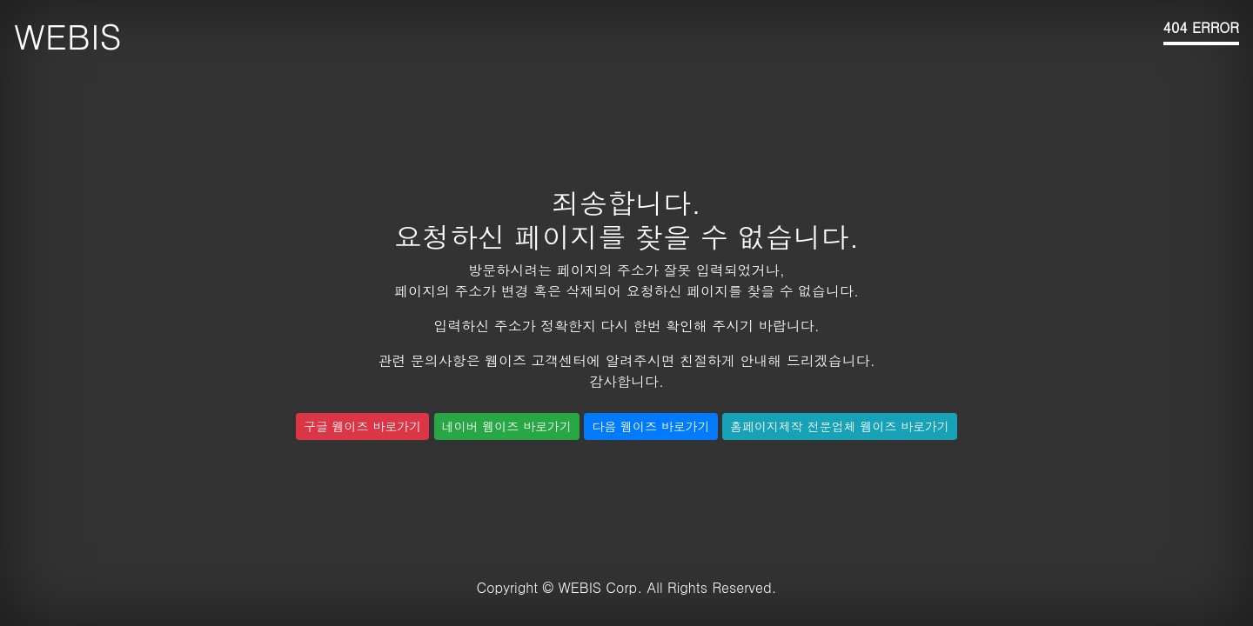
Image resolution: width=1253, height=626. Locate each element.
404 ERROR (1201, 27)
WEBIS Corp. (600, 587)
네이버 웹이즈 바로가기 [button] (507, 426)
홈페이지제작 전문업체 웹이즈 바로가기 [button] (839, 426)
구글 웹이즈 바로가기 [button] (362, 426)
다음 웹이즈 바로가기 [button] (650, 426)
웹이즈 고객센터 (535, 360)
